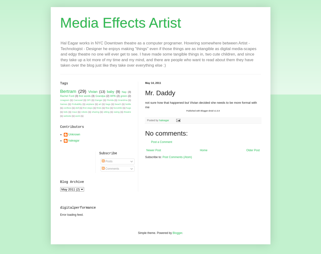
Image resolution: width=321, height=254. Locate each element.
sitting (107, 112)
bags (108, 104)
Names (63, 104)
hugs (128, 108)
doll (77, 108)
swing (117, 112)
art (99, 104)
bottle (128, 104)
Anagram (64, 100)
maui (74, 112)
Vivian (93, 92)
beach (118, 104)
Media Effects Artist (120, 23)
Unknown (74, 134)
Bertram (68, 91)
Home (203, 150)
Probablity (77, 104)
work (77, 116)
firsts (99, 108)
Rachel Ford (67, 96)
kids (66, 112)
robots (84, 112)
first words (85, 96)
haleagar (74, 140)
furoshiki (118, 108)
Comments (110, 168)
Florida (110, 100)
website (67, 116)
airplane (90, 104)
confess (67, 108)
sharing (95, 112)
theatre (127, 112)
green (123, 96)
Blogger (177, 233)
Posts (107, 161)
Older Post (253, 150)
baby (110, 92)
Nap (124, 91)
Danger (98, 100)
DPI (89, 100)
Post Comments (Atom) (177, 157)
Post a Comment (161, 142)
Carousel (78, 100)
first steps (88, 108)
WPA (113, 96)
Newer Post (153, 150)
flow (108, 108)
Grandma (123, 100)
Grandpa (100, 96)
